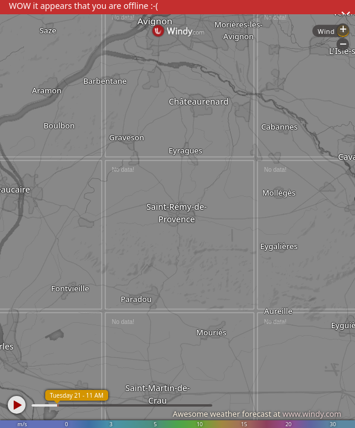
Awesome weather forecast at (256, 413)
